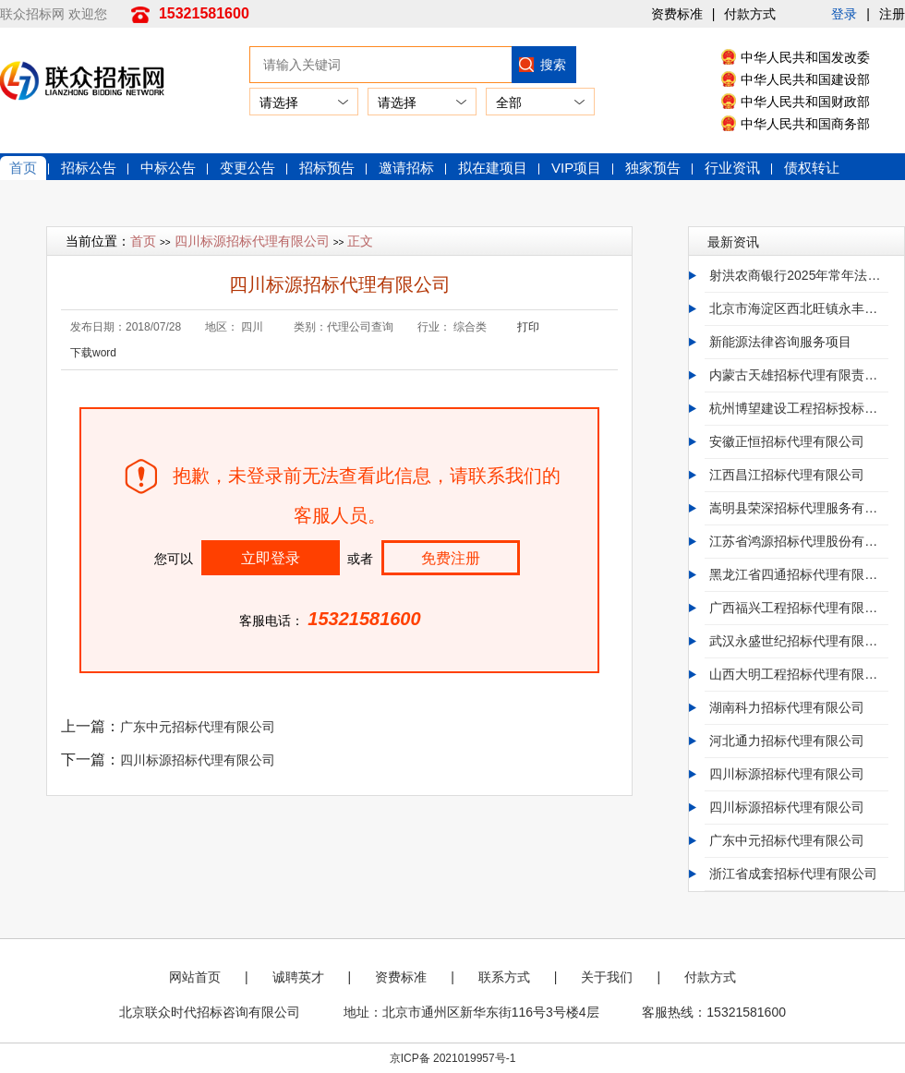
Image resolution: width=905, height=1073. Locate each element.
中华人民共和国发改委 (805, 57)
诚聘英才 (298, 977)
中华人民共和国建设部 (805, 79)
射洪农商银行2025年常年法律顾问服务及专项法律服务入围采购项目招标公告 (798, 275)
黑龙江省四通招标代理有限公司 (798, 574)
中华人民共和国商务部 (805, 123)
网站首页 (195, 977)
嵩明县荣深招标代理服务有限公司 (798, 507)
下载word (93, 352)
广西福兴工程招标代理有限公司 (798, 607)
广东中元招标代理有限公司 (197, 726)
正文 (360, 241)
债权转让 (811, 167)
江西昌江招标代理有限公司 (786, 474)
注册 (892, 13)
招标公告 (88, 167)
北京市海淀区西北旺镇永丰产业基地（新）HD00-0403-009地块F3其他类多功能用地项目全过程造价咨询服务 (798, 308)
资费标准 (677, 13)
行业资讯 (732, 167)
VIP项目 (576, 167)
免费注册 (450, 558)
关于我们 (607, 977)
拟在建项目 (492, 167)
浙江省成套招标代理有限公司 (793, 873)
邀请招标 (406, 167)
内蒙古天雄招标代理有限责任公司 (798, 375)
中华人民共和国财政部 (805, 101)
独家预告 (653, 167)
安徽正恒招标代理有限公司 (786, 441)
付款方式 (750, 13)
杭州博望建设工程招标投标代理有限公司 (798, 408)
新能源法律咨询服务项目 (780, 341)
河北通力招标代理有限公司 (786, 740)
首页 (23, 167)
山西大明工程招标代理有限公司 (798, 674)
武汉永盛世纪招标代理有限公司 (798, 640)
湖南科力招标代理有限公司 (786, 707)
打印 (528, 326)
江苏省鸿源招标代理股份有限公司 (798, 541)
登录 (844, 13)
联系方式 (504, 977)
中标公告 (168, 167)
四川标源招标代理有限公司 (252, 241)
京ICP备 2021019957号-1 (453, 1058)
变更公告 (247, 167)
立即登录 (270, 558)
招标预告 (327, 167)
